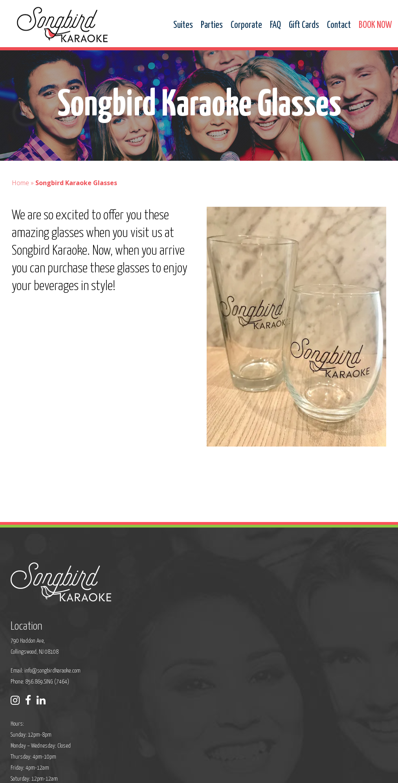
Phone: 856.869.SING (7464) (167, 626)
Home (20, 190)
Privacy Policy (127, 771)
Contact (339, 25)
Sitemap (156, 771)
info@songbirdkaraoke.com (179, 615)
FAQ (275, 25)
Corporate (246, 25)
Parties (212, 25)
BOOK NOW (375, 25)
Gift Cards (304, 25)
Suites (183, 25)
